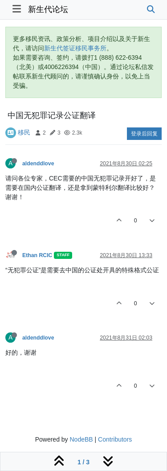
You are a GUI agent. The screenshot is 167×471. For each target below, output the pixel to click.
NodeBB (81, 439)
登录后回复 (144, 134)
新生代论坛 (48, 9)
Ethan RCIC (37, 255)
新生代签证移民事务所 (75, 48)
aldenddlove (38, 163)
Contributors (115, 439)
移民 (24, 132)
